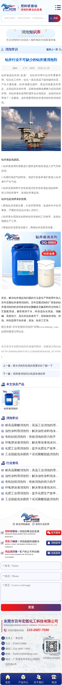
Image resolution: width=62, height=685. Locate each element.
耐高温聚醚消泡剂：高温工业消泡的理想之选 (33, 425)
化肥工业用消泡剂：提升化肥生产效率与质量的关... (33, 448)
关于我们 (39, 678)
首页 (8, 678)
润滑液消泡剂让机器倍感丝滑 (29, 373)
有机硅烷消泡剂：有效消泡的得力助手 (30, 436)
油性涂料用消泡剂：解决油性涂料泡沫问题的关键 (33, 431)
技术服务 (55, 532)
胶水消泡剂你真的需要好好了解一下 (33, 365)
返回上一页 (52, 49)
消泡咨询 (55, 542)
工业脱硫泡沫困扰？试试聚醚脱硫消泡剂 (32, 454)
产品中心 (23, 678)
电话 (54, 678)
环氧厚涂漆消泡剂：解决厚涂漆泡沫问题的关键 (33, 442)
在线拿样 (55, 553)
